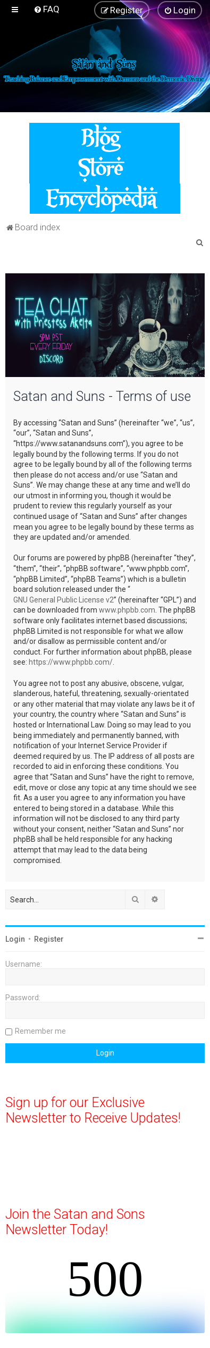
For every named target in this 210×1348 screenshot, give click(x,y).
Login (15, 939)
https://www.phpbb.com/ (71, 662)
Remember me (40, 1031)
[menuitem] (46, 9)
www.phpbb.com (127, 610)
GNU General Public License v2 (63, 600)
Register (49, 939)
